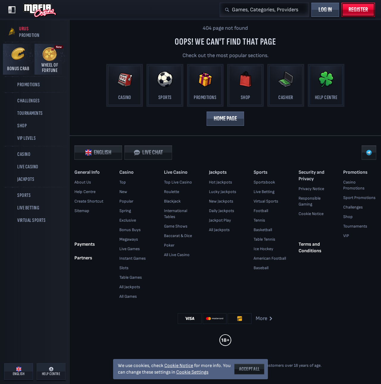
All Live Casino (177, 254)
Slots (124, 267)
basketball (263, 229)
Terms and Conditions (310, 248)
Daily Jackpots (221, 210)
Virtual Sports (266, 201)
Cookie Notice (311, 213)
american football (270, 258)
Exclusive (127, 220)
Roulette (171, 191)
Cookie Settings (192, 372)
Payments (84, 244)
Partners (83, 258)
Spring (125, 210)
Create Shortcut (88, 201)
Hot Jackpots (220, 182)
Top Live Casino (178, 182)
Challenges (353, 207)
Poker (169, 245)
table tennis (264, 239)
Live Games (129, 248)
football (261, 210)
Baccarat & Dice (178, 235)
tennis (259, 220)
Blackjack (172, 201)
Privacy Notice (311, 188)
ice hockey (263, 248)
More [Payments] (264, 318)
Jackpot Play (220, 220)
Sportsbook (264, 182)
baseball (261, 267)
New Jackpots (221, 201)
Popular (126, 201)
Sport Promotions (359, 197)
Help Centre (85, 191)
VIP (346, 235)
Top (122, 182)
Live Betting (264, 191)
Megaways (128, 239)
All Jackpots (129, 286)
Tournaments (355, 226)
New (123, 191)
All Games (128, 296)
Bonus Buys (130, 229)
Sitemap (81, 210)
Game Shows (176, 226)
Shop (348, 216)
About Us (82, 182)
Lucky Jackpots (222, 191)
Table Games (130, 277)
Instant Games (132, 258)
